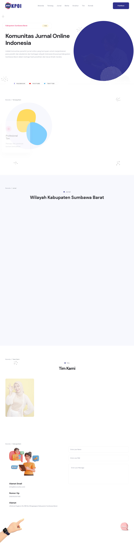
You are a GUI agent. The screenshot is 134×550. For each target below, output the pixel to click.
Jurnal (59, 6)
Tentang (50, 6)
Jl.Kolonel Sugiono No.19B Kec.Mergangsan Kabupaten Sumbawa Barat (33, 509)
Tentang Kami (17, 100)
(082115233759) (14, 499)
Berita (67, 6)
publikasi (121, 6)
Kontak (90, 6)
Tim (83, 6)
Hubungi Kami (17, 446)
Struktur (75, 6)
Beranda (41, 6)
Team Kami (16, 361)
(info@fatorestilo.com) (17, 489)
